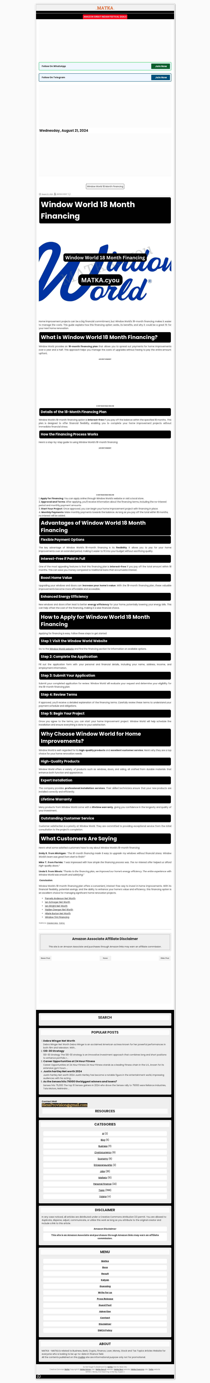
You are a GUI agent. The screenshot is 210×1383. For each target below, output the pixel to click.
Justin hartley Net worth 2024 (62, 1071)
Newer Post (45, 958)
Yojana (103, 1196)
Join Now (161, 66)
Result (105, 1273)
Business (103, 1146)
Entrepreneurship (103, 1164)
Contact (105, 1317)
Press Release (105, 1298)
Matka (105, 1261)
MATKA (110, 1367)
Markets (102, 1177)
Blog (103, 1139)
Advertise (105, 1311)
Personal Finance (102, 1183)
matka (81, 1357)
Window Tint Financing (57, 917)
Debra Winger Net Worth (59, 1041)
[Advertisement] (105, 40)
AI (103, 1133)
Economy (103, 1158)
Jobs (102, 1171)
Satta (151, 1369)
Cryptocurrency (103, 1152)
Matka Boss (118, 1369)
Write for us (105, 1292)
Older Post (165, 958)
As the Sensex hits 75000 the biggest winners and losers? (80, 1081)
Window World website (62, 648)
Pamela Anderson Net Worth (60, 898)
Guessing (105, 1286)
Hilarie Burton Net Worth (58, 913)
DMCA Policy (105, 1330)
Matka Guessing (137, 1369)
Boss (105, 1267)
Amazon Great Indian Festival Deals (105, 16)
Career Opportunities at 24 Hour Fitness (69, 1061)
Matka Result (101, 1369)
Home (105, 958)
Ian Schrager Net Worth (57, 902)
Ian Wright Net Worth (56, 905)
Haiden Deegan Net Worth (59, 909)
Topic (62, 923)
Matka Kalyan (85, 1369)
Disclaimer (105, 1324)
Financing (52, 923)
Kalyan (105, 1280)
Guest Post (105, 1305)
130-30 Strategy (53, 1051)
